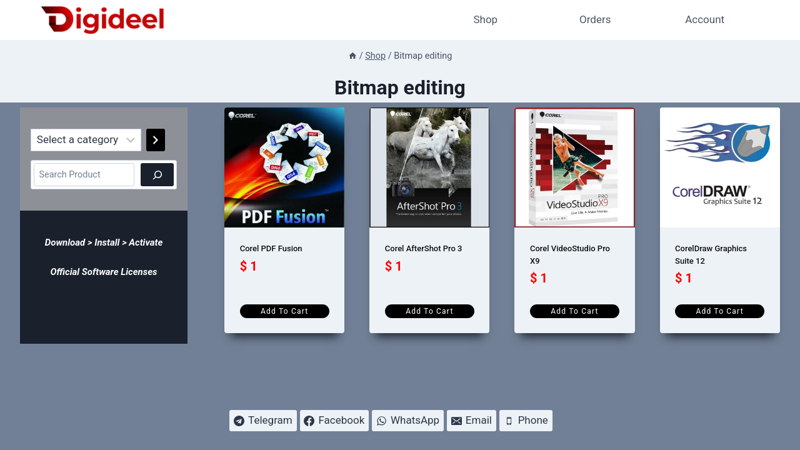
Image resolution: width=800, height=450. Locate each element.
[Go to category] (155, 140)
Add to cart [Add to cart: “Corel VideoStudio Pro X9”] (574, 311)
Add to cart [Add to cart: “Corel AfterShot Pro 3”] (429, 311)
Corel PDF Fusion (271, 248)
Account (704, 19)
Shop (485, 19)
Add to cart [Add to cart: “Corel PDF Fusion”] (284, 311)
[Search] (157, 174)
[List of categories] (86, 140)
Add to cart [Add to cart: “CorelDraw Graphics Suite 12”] (719, 311)
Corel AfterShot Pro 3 (423, 248)
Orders (595, 19)
